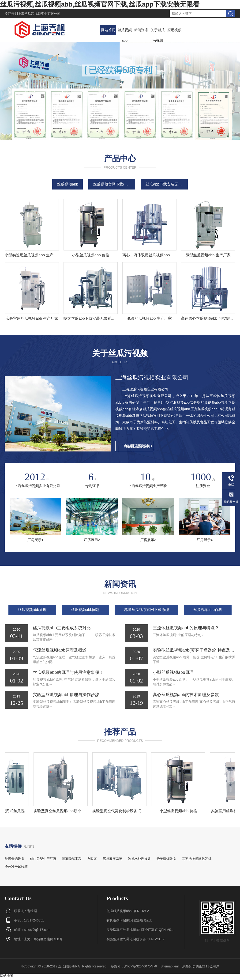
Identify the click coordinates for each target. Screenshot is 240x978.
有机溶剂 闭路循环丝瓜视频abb (129, 920)
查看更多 (134, 446)
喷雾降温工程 (72, 858)
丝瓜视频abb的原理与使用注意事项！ (68, 672)
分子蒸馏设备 (166, 858)
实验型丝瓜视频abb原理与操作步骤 (66, 694)
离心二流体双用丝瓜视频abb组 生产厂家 (156, 255)
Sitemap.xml (170, 966)
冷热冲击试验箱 (16, 866)
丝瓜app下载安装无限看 (166, 184)
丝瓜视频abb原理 (32, 610)
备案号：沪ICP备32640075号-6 (134, 966)
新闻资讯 (141, 30)
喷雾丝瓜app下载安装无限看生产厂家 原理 (99, 318)
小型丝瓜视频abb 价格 (90, 255)
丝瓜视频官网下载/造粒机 (114, 184)
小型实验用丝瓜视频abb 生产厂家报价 (36, 255)
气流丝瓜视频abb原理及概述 (59, 650)
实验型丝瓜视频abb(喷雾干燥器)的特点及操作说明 (194, 650)
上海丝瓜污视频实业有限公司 (39, 13)
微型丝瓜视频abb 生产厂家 (208, 255)
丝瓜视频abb (125, 35)
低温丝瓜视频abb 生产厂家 (149, 318)
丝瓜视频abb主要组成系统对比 (61, 627)
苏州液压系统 (112, 858)
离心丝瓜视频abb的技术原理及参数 (186, 694)
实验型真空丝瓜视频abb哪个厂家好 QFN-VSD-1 (75, 811)
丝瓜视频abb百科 (207, 610)
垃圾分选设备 (14, 858)
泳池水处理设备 (139, 858)
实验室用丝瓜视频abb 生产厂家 (32, 318)
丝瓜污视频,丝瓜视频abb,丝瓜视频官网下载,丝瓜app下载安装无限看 (99, 4)
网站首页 (108, 30)
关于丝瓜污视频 (158, 35)
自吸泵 (92, 858)
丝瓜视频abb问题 (85, 610)
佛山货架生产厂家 (43, 858)
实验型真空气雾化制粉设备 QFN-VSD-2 (127, 811)
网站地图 (6, 976)
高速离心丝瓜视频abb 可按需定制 (209, 318)
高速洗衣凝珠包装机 (196, 858)
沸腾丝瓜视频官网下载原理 (146, 610)
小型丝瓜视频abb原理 (173, 672)
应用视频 (174, 30)
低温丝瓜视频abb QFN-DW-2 (127, 911)
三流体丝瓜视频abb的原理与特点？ (186, 627)
